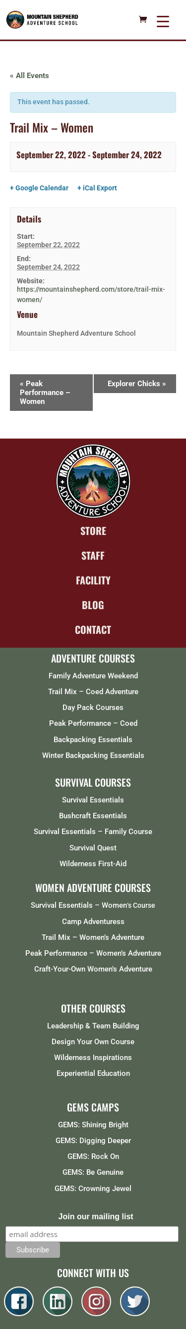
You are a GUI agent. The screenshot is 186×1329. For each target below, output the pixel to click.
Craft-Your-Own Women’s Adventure (93, 969)
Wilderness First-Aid (93, 863)
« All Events (29, 75)
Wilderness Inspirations (93, 1057)
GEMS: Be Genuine (93, 1172)
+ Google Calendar (39, 188)
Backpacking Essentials (93, 739)
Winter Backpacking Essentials (93, 755)
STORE (93, 530)
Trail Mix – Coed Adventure (93, 691)
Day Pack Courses (93, 707)
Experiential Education (93, 1073)
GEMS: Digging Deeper (93, 1140)
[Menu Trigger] (163, 21)
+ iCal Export (97, 188)
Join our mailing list (96, 1216)
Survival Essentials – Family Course (93, 831)
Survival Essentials (93, 800)
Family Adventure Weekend (93, 675)
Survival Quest (93, 847)
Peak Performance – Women (45, 392)
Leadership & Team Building (93, 1025)
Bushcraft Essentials (93, 815)
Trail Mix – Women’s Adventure (93, 937)
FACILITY (93, 580)
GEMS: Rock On (93, 1156)
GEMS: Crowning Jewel (93, 1188)
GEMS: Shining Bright (93, 1124)
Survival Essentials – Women (79, 905)
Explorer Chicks (137, 383)
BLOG (93, 604)
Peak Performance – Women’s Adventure (93, 953)
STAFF (93, 555)
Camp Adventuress (93, 921)
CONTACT (93, 629)
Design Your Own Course (93, 1041)
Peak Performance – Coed (93, 723)
